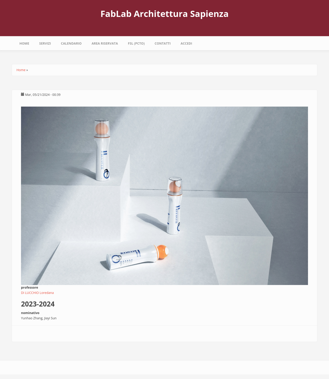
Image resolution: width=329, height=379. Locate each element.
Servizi (45, 43)
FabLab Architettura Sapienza (164, 13)
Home (24, 43)
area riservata (105, 43)
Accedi (186, 43)
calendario (71, 43)
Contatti (163, 43)
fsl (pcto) (136, 43)
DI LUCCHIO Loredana (37, 292)
